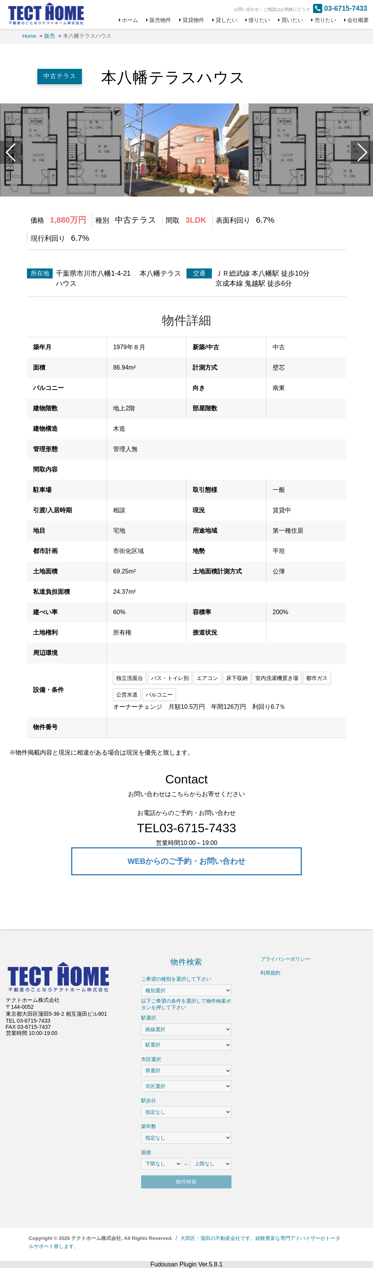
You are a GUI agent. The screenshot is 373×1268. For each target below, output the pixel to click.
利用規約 (270, 973)
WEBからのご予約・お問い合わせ (187, 861)
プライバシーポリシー (285, 959)
